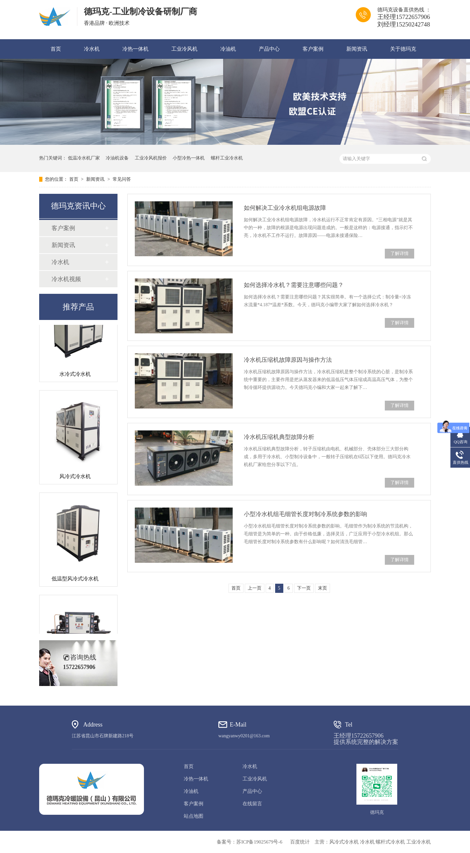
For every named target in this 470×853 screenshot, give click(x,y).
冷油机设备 (117, 158)
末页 (322, 588)
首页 (56, 49)
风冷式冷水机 (75, 477)
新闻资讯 (356, 49)
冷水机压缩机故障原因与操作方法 (288, 360)
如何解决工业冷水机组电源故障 (285, 208)
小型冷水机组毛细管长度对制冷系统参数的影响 (305, 514)
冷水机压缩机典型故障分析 (279, 437)
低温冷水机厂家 (84, 158)
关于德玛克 (403, 49)
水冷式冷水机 (75, 375)
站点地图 (193, 816)
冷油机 (228, 49)
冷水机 (92, 49)
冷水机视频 (66, 279)
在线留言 (252, 803)
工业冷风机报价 (151, 158)
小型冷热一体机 (189, 158)
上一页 (254, 588)
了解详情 (399, 253)
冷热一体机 (135, 49)
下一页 (304, 588)
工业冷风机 (184, 49)
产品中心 (269, 49)
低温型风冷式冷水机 (75, 579)
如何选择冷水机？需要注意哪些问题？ (294, 285)
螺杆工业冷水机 (227, 158)
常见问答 (122, 179)
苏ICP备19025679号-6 (259, 842)
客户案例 (313, 49)
